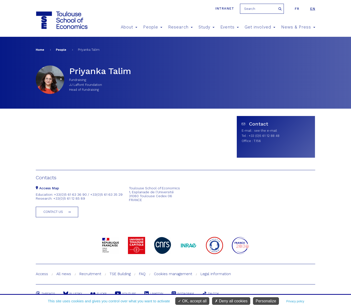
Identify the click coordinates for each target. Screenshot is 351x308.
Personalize (266, 301)
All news (63, 274)
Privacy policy (295, 301)
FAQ (142, 274)
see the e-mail (265, 130)
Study (207, 27)
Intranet (224, 8)
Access (42, 274)
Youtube (125, 293)
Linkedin (153, 293)
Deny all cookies (231, 301)
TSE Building (120, 274)
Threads (45, 293)
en (312, 9)
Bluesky (72, 293)
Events (229, 27)
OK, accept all (192, 301)
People (152, 27)
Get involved (260, 27)
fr (297, 9)
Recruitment (90, 274)
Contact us (53, 212)
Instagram (183, 293)
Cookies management (173, 274)
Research (180, 27)
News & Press (298, 27)
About (129, 27)
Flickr (98, 293)
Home (40, 49)
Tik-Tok (210, 293)
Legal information (216, 274)
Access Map (47, 188)
